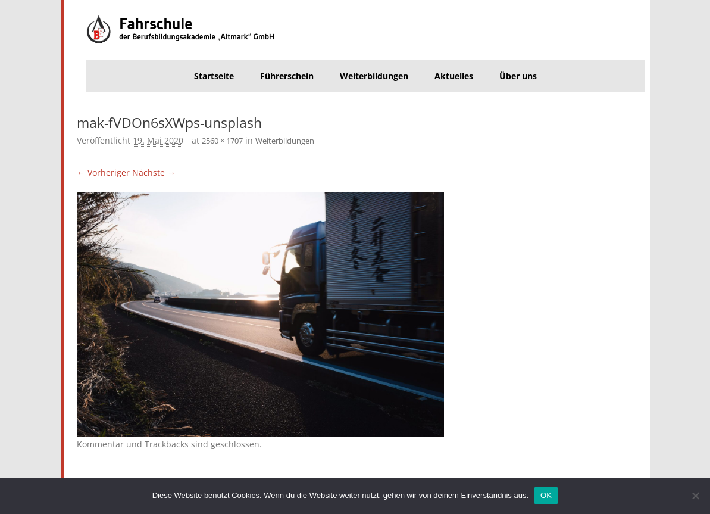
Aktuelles (453, 76)
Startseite (214, 76)
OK (546, 495)
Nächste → (154, 172)
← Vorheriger (103, 172)
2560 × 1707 (222, 140)
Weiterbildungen (374, 76)
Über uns (518, 76)
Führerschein (287, 76)
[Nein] (695, 495)
